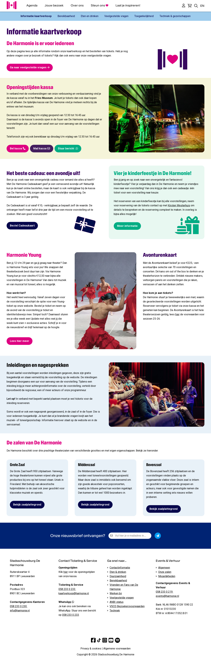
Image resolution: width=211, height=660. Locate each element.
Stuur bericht (68, 148)
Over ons (77, 5)
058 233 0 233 (70, 614)
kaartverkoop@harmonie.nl (74, 593)
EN (202, 6)
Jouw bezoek (54, 5)
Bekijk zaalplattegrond (27, 504)
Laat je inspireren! (128, 5)
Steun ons (99, 5)
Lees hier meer (19, 341)
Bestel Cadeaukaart (22, 225)
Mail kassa (41, 148)
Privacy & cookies (90, 648)
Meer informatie (127, 225)
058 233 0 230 (18, 606)
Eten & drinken (118, 571)
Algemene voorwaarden (117, 648)
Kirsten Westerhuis (179, 205)
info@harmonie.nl (20, 610)
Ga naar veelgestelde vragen (29, 67)
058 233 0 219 (164, 591)
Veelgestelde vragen (122, 597)
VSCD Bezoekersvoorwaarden (127, 606)
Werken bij (116, 593)
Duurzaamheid (118, 576)
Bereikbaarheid (118, 580)
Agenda (31, 5)
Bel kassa (17, 148)
